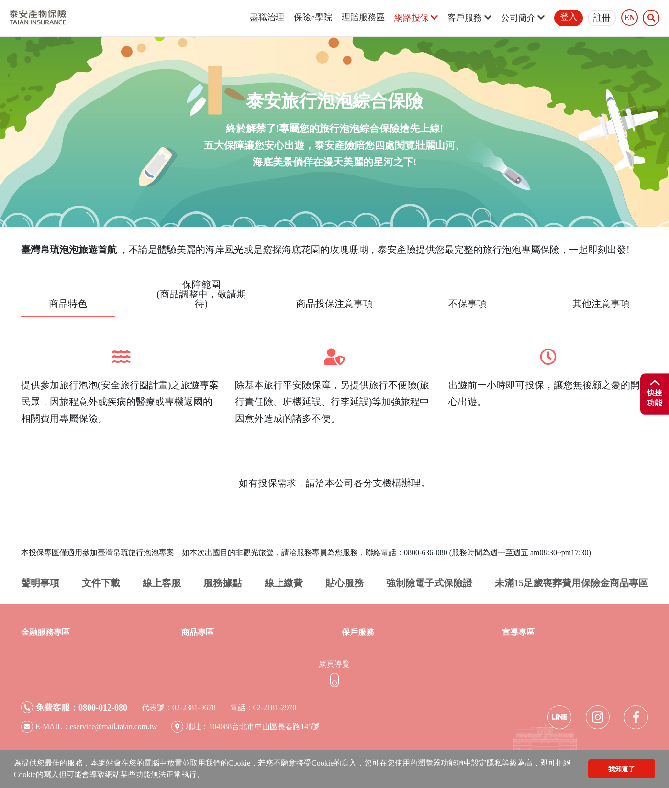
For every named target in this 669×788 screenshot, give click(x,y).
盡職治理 (267, 17)
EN (629, 18)
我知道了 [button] (621, 769)
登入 (568, 17)
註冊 (602, 17)
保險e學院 (313, 17)
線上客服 (162, 583)
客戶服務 (469, 17)
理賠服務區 (363, 17)
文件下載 (101, 583)
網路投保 (416, 17)
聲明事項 (40, 583)
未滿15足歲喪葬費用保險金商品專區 (571, 583)
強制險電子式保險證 (429, 583)
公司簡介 (523, 17)
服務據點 (222, 583)
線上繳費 (284, 583)
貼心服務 (344, 583)
